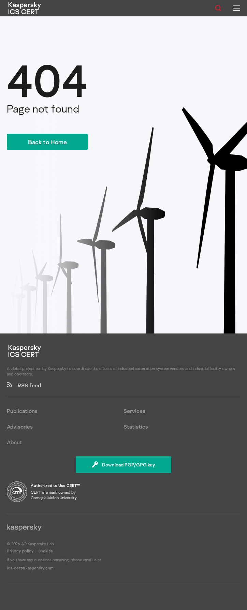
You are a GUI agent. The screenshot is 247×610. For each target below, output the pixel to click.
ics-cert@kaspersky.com (30, 567)
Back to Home (47, 142)
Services (134, 410)
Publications (22, 410)
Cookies (45, 550)
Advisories (20, 426)
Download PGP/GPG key (123, 464)
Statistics (136, 426)
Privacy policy (21, 550)
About (14, 442)
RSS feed (24, 385)
